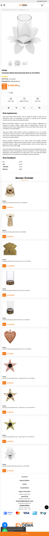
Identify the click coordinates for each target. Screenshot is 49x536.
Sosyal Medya (24, 488)
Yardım (24, 484)
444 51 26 (24, 496)
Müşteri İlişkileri (24, 480)
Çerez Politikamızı (18, 531)
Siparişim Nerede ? (42, 1)
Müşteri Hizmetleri (24, 491)
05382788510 (24, 506)
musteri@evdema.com (24, 501)
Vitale (4, 70)
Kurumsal (24, 477)
